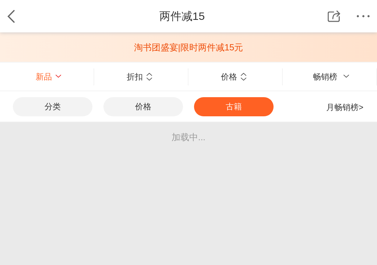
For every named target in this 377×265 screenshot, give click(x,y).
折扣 (139, 76)
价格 (234, 76)
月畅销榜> (344, 107)
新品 (48, 76)
